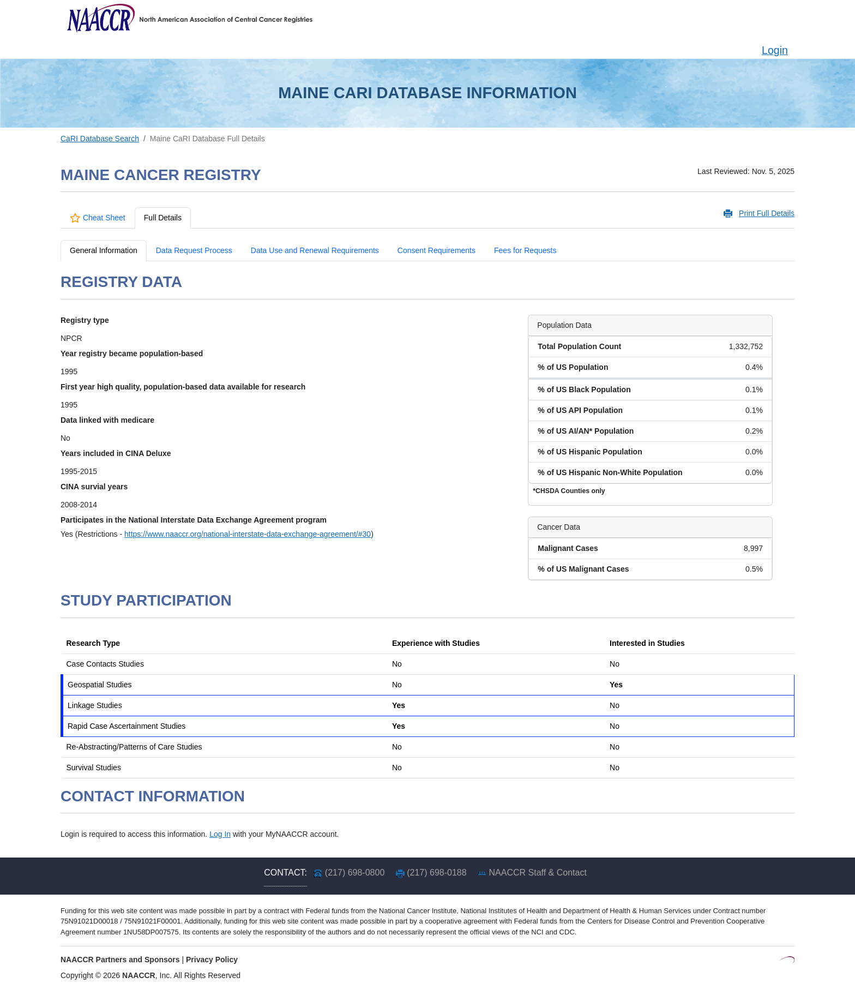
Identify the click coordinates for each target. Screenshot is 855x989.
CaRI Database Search (100, 138)
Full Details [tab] (163, 217)
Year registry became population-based (132, 353)
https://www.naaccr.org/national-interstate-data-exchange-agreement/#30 (247, 534)
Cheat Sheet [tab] (97, 217)
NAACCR (138, 975)
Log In (220, 834)
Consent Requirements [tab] (436, 250)
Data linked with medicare (107, 420)
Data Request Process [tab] (194, 250)
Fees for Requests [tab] (525, 250)
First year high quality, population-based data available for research (183, 386)
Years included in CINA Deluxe (116, 453)
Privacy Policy (212, 959)
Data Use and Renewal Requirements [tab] (315, 250)
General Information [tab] (103, 250)
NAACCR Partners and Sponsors (120, 959)
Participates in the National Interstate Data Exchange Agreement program (194, 520)
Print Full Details (766, 213)
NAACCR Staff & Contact (538, 872)
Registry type (85, 320)
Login (775, 50)
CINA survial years (94, 486)
